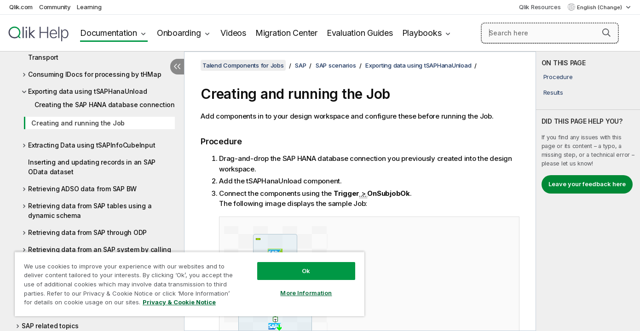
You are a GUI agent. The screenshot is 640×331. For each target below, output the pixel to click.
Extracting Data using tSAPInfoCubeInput (91, 145)
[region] (189, 283)
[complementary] (588, 191)
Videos (233, 33)
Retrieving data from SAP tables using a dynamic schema (89, 210)
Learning (89, 7)
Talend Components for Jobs (243, 65)
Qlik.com (21, 7)
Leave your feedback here (587, 184)
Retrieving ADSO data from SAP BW (82, 189)
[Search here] (550, 33)
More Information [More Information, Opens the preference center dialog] (306, 293)
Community (55, 7)
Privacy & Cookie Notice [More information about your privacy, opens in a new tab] (179, 302)
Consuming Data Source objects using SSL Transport (94, 52)
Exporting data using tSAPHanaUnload (87, 91)
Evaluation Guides (360, 33)
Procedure (558, 76)
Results (553, 92)
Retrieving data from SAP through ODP (87, 232)
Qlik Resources (540, 7)
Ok (306, 270)
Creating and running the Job (78, 123)
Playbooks (422, 33)
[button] (606, 32)
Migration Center (286, 33)
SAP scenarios (336, 65)
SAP (300, 65)
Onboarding (179, 33)
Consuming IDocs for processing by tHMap (94, 74)
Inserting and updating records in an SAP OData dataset (92, 167)
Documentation (108, 33)
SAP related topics (50, 326)
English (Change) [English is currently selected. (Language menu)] (600, 7)
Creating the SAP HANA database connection (105, 104)
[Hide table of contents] (177, 66)
